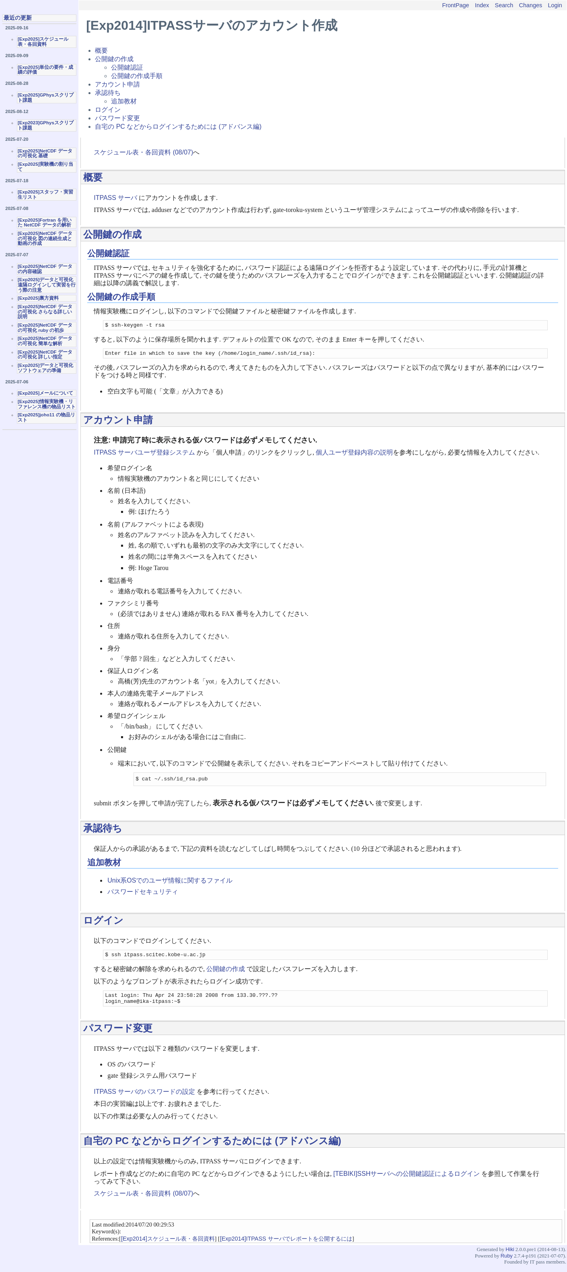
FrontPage (455, 5)
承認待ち (108, 92)
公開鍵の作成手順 (136, 75)
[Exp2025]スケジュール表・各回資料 (43, 42)
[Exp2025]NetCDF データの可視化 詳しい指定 (45, 355)
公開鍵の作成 (114, 59)
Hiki (509, 1255)
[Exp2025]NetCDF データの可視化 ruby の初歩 (45, 328)
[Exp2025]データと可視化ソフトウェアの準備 (45, 368)
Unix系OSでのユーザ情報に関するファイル (169, 882)
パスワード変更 (117, 118)
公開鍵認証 (127, 67)
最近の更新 (18, 17)
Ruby (507, 1262)
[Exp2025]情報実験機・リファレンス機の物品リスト (47, 404)
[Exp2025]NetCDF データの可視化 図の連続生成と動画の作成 (45, 238)
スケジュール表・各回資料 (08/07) (143, 152)
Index (482, 5)
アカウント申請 (117, 84)
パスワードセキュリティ (142, 894)
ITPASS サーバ (115, 197)
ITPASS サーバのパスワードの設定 (144, 1097)
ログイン (108, 109)
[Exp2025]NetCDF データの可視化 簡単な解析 (45, 341)
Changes (530, 5)
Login (555, 5)
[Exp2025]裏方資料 (38, 298)
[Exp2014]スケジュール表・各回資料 (168, 1244)
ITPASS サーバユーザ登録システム (144, 454)
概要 (101, 50)
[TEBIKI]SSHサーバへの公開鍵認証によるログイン (406, 1179)
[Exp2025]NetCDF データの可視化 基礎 (45, 153)
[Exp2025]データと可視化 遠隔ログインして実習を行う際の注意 (47, 284)
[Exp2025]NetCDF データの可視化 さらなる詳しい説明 (45, 311)
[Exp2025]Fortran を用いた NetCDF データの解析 (45, 223)
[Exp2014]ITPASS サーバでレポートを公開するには (286, 1244)
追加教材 (124, 101)
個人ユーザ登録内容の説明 (354, 454)
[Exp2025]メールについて (45, 393)
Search (504, 5)
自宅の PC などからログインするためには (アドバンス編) (178, 126)
